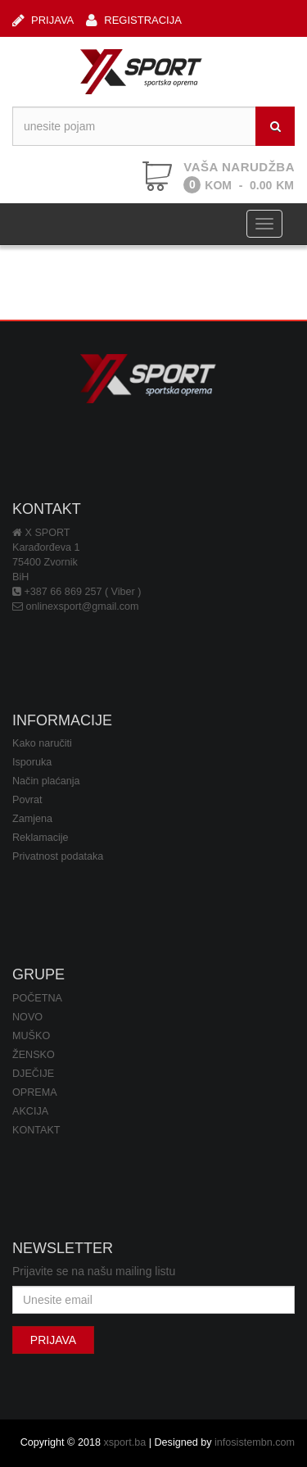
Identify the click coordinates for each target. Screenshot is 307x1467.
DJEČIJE (33, 1073)
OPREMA (34, 1092)
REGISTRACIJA (134, 20)
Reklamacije (40, 837)
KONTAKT (36, 1130)
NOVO (27, 1017)
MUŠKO (31, 1036)
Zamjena (32, 818)
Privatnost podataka (57, 856)
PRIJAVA (43, 20)
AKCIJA (30, 1111)
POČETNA (37, 998)
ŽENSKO (33, 1055)
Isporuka (32, 762)
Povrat (27, 800)
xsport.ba (124, 1442)
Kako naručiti (42, 743)
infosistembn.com (254, 1442)
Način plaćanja (46, 781)
